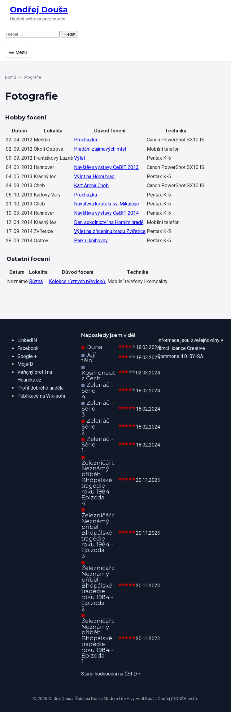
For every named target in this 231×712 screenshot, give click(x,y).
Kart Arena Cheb (91, 185)
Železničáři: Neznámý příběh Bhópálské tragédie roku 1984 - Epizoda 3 (97, 535)
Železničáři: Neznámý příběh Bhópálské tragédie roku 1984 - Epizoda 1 (97, 641)
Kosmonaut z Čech (98, 375)
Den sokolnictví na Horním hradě (108, 222)
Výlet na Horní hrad (94, 176)
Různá (36, 281)
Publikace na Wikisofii (41, 396)
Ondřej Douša (39, 9)
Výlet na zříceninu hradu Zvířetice (110, 231)
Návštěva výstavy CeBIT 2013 (106, 167)
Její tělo (88, 357)
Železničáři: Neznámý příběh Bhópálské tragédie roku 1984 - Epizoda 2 (97, 588)
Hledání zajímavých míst (100, 149)
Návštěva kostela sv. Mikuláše (106, 204)
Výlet (79, 158)
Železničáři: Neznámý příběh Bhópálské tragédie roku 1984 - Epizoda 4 (97, 483)
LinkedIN (27, 340)
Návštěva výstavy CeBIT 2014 (106, 213)
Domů (10, 77)
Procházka (85, 140)
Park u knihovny (91, 241)
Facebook (28, 348)
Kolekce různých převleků (77, 281)
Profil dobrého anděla (40, 388)
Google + (27, 356)
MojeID (25, 364)
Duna (94, 347)
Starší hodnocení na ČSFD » (111, 674)
